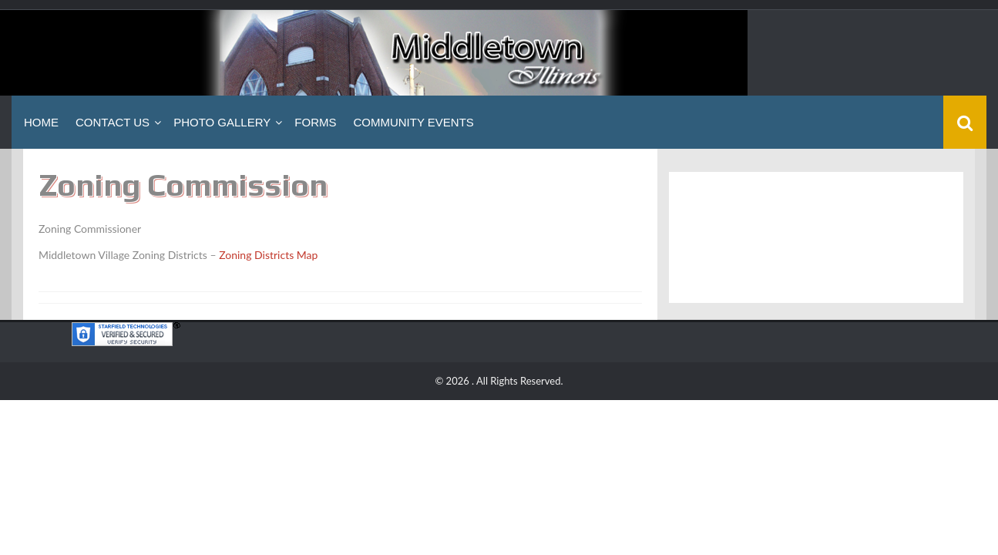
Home (41, 122)
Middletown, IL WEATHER (816, 237)
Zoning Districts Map (268, 254)
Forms (315, 122)
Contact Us (113, 122)
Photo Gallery (222, 122)
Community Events (413, 122)
